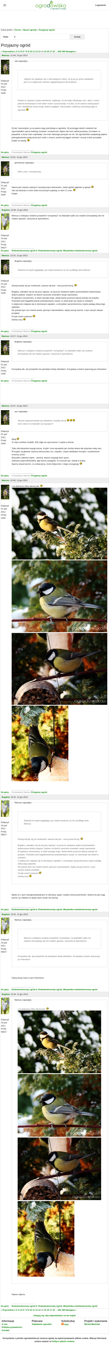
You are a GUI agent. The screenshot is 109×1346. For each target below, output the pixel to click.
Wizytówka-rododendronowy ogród (80, 250)
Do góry (5, 152)
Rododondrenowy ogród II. (25, 250)
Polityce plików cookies (63, 1341)
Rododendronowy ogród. (50, 250)
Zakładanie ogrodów (42, 1324)
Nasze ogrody (30, 30)
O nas (4, 1324)
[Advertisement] (54, 19)
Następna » (71, 51)
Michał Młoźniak (92, 1324)
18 (53, 51)
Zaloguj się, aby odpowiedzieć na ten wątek (54, 1315)
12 (36, 51)
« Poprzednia (7, 51)
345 (59, 51)
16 (48, 51)
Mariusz (5, 55)
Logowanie (100, 5)
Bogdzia (6, 210)
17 (51, 51)
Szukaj (77, 37)
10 (31, 51)
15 (45, 51)
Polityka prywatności (12, 1327)
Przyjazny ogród (47, 30)
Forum (17, 30)
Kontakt (5, 1330)
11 (33, 51)
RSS (65, 1324)
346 (63, 51)
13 (39, 51)
